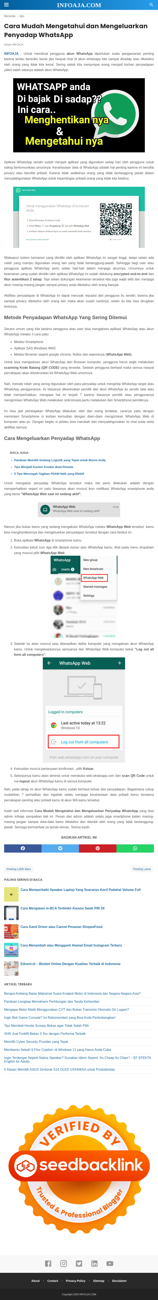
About (35, 1280)
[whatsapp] (135, 848)
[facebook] (23, 848)
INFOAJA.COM (79, 5)
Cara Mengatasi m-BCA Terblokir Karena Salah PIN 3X (63, 908)
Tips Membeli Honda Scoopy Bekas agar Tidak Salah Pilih (46, 1025)
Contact (52, 1280)
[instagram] (63, 1266)
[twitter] (60, 848)
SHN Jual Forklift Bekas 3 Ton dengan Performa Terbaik (45, 1033)
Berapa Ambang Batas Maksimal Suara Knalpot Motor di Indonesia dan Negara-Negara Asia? (72, 993)
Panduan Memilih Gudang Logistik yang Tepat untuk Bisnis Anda (60, 460)
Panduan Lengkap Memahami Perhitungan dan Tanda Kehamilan (51, 1001)
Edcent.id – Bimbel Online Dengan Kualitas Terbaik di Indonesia (70, 964)
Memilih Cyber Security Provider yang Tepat (36, 1041)
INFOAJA (17, 44)
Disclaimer (119, 1280)
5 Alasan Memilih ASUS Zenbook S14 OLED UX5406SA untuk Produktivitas (59, 1069)
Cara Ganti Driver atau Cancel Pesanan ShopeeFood (61, 927)
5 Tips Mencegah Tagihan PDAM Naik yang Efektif (49, 473)
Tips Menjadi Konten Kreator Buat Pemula (43, 467)
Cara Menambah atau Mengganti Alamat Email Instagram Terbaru (71, 945)
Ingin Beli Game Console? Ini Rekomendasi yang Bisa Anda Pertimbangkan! (60, 1017)
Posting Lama (142, 869)
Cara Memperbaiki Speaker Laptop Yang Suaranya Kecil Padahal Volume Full (81, 890)
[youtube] (110, 1266)
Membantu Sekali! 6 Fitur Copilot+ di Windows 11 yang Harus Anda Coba (57, 1049)
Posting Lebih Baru (19, 869)
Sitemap (98, 1280)
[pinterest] (97, 848)
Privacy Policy (75, 1280)
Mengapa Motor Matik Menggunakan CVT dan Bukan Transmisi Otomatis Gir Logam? (66, 1009)
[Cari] (151, 6)
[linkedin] (94, 1266)
